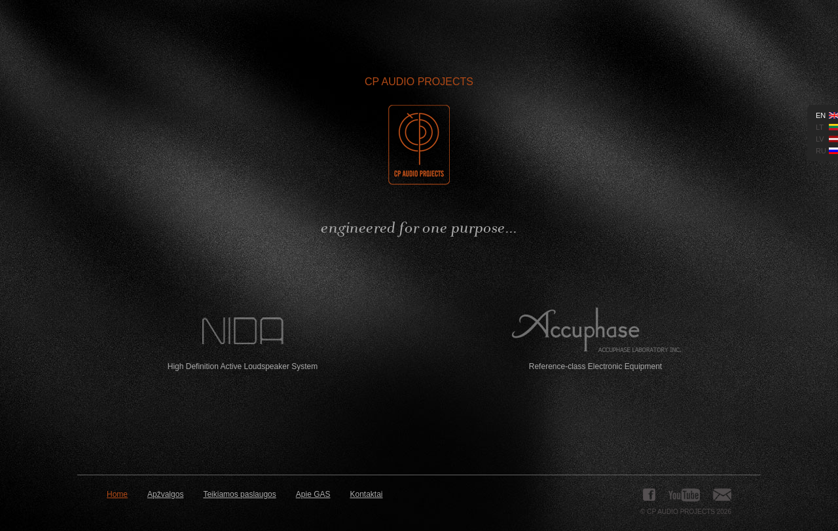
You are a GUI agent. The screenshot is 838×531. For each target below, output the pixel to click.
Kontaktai (366, 494)
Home (117, 494)
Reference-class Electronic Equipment (595, 339)
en (821, 115)
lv (820, 139)
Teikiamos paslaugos (239, 494)
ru (821, 151)
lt (820, 127)
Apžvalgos (165, 494)
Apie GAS (313, 494)
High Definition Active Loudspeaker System (242, 339)
